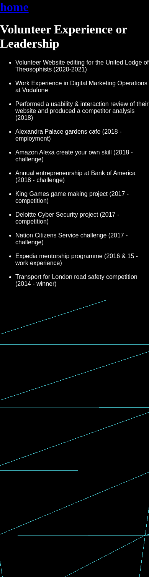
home (14, 7)
